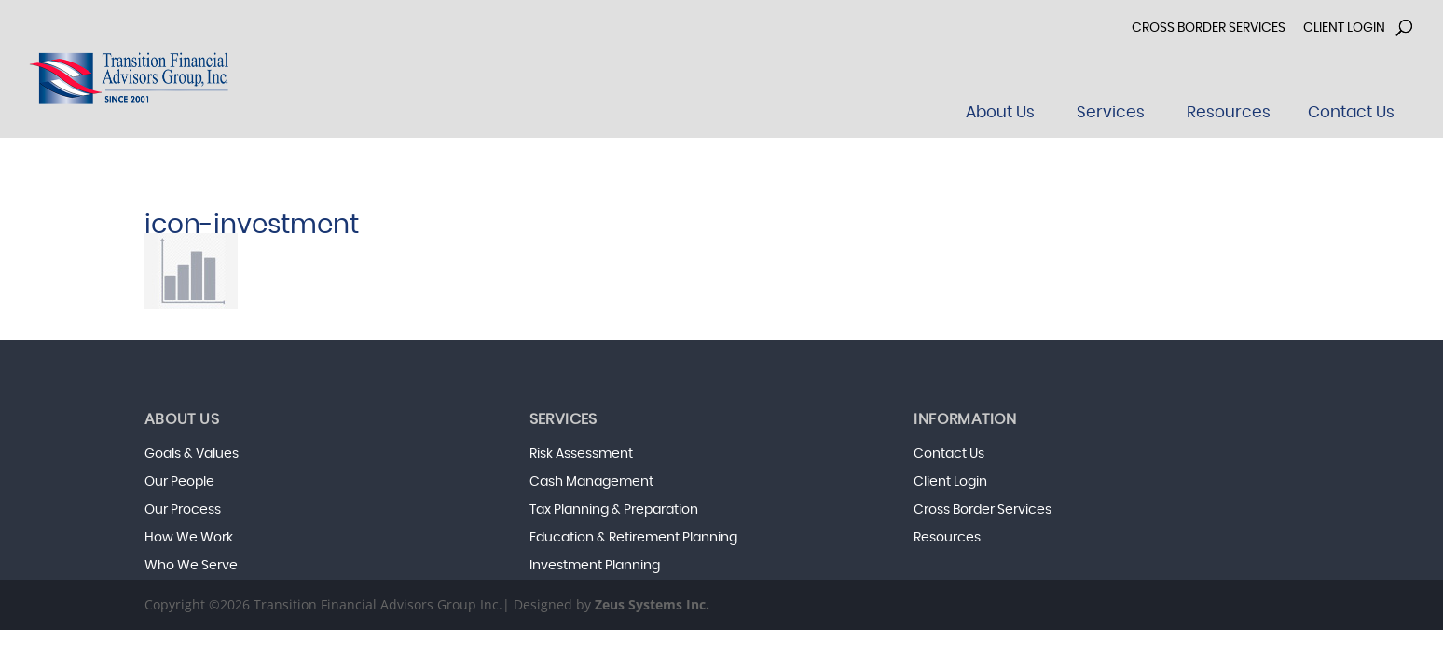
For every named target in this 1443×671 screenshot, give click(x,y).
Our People (179, 481)
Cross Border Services (1208, 27)
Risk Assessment (581, 453)
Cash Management (591, 481)
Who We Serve (191, 565)
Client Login (1344, 27)
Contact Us (949, 453)
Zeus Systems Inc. (652, 604)
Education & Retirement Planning (633, 537)
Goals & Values (191, 453)
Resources (947, 537)
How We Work (188, 537)
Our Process (182, 509)
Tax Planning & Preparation (613, 509)
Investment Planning (594, 565)
